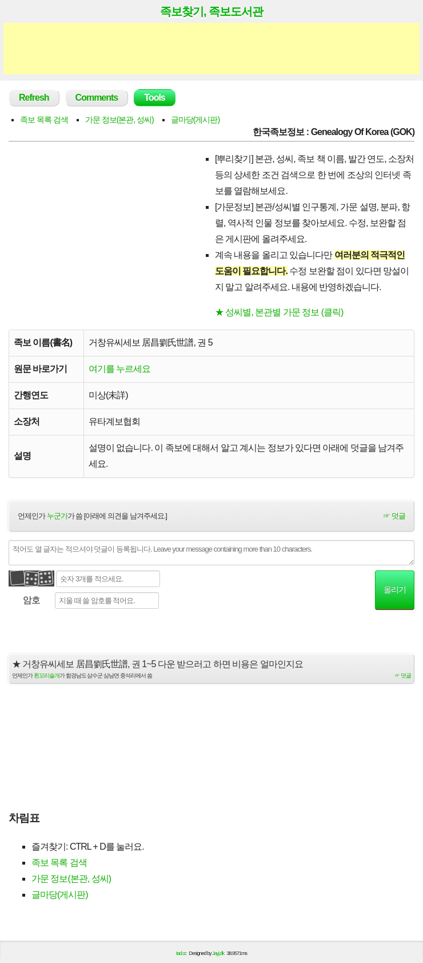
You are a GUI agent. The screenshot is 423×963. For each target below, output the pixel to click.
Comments (96, 97)
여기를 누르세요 (119, 369)
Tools (154, 97)
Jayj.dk (218, 953)
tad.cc (181, 953)
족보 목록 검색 (44, 119)
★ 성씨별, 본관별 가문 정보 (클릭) (279, 312)
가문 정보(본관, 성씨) (119, 119)
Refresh (34, 97)
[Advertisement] (211, 48)
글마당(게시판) (195, 119)
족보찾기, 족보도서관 (211, 11)
